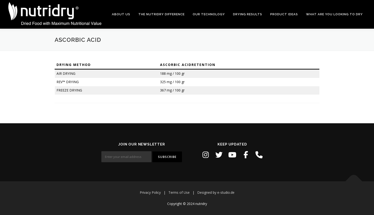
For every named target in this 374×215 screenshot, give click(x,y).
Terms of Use (179, 192)
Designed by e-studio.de (215, 192)
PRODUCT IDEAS (284, 14)
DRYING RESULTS (247, 14)
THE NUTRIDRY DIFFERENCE (161, 14)
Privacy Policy (150, 192)
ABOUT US (121, 14)
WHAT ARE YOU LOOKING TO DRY (334, 14)
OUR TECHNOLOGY (209, 14)
